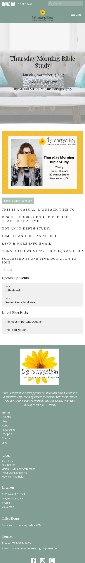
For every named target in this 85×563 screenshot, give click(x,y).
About (5, 425)
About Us (7, 461)
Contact (7, 438)
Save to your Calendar (18, 200)
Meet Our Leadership (14, 472)
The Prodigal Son (15, 329)
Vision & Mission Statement (18, 469)
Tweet (8, 270)
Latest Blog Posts (15, 312)
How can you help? (13, 476)
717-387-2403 (25, 3)
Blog (5, 421)
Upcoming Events (15, 278)
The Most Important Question (24, 321)
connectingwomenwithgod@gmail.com (35, 548)
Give (5, 442)
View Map (8, 507)
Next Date (42, 96)
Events (6, 417)
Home (6, 412)
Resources (8, 429)
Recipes (7, 434)
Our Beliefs (8, 465)
